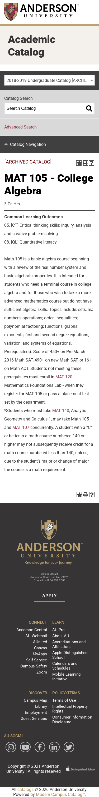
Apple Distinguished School (69, 655)
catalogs (25, 789)
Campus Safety (33, 666)
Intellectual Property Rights (70, 709)
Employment (36, 712)
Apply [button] (49, 595)
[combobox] (49, 80)
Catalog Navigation (28, 144)
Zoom (41, 672)
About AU (60, 635)
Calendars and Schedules (64, 666)
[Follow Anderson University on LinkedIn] (54, 747)
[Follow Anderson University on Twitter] (69, 747)
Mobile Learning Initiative (66, 676)
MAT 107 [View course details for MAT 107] (20, 427)
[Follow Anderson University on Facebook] (40, 747)
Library (41, 706)
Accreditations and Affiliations (69, 644)
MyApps (40, 654)
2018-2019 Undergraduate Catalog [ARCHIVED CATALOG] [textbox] (51, 80)
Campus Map (35, 700)
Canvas (40, 648)
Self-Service (36, 660)
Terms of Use (64, 700)
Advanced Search (20, 127)
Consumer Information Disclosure (72, 719)
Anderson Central (31, 629)
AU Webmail (36, 635)
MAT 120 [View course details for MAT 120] (63, 376)
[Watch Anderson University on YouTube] (25, 747)
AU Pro (58, 629)
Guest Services (34, 718)
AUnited (40, 642)
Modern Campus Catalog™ (60, 794)
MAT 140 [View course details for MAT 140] (60, 410)
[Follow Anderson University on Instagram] (11, 747)
